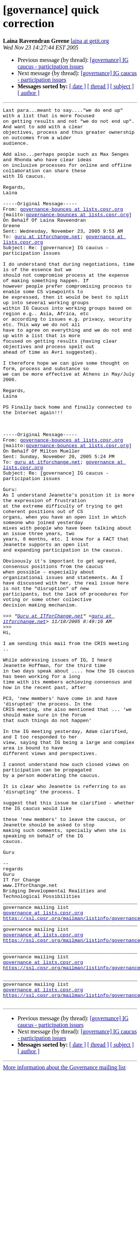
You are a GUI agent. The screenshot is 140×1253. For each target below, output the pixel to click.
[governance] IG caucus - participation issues (73, 63)
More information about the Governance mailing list (64, 1246)
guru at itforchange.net (47, 262)
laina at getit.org (90, 41)
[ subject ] (122, 86)
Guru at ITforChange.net (50, 718)
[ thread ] (98, 86)
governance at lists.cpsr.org (43, 1074)
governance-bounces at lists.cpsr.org (71, 229)
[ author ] (29, 93)
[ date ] (77, 86)
